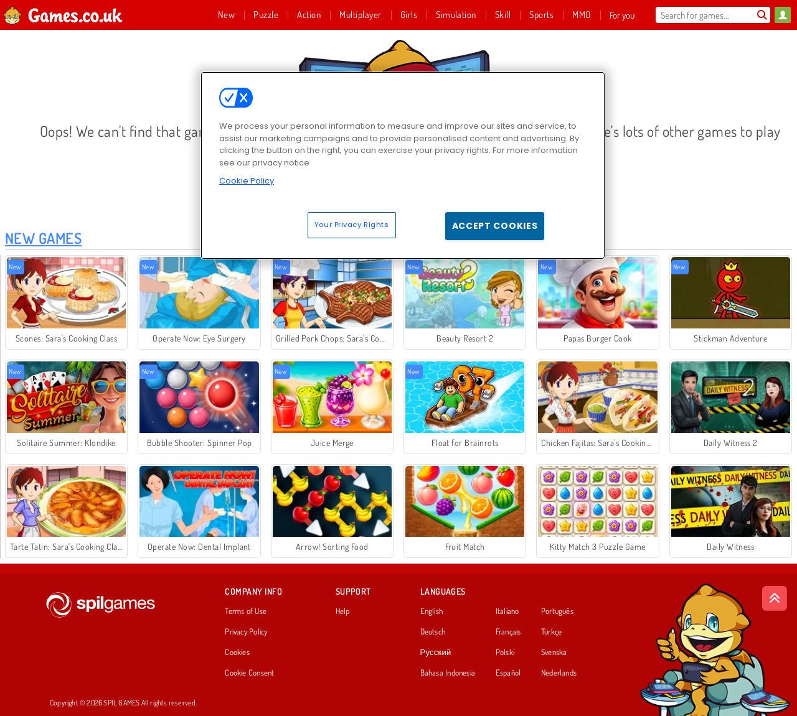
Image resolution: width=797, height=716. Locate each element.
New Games (43, 238)
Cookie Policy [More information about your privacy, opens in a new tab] (246, 181)
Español (508, 673)
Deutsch (433, 632)
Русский (435, 652)
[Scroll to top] (774, 598)
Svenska (554, 652)
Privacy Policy (246, 632)
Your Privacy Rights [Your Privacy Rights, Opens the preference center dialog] (351, 225)
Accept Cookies (495, 226)
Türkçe (551, 632)
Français (508, 632)
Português (557, 611)
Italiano (507, 611)
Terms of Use (245, 611)
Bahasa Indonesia (448, 673)
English (431, 611)
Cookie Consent (249, 673)
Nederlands (559, 673)
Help (343, 611)
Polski (505, 652)
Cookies (237, 652)
